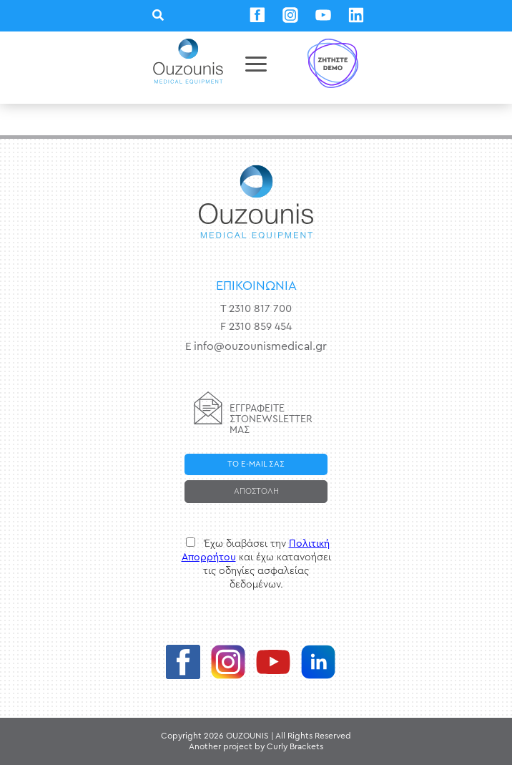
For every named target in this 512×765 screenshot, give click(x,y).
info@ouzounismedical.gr (260, 346)
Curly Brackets (295, 746)
